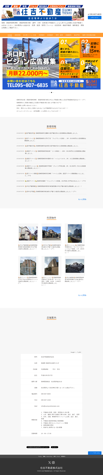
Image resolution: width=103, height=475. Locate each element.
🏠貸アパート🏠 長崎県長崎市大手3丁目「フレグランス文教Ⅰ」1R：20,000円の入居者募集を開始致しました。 (55, 139)
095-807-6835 (95, 14)
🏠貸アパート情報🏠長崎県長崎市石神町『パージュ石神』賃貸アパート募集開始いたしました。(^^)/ (54, 174)
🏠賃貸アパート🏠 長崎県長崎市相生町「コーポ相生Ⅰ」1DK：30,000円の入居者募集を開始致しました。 (55, 152)
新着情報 (18, 35)
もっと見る (82, 199)
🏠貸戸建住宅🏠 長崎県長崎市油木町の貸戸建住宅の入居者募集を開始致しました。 (52, 146)
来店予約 (77, 35)
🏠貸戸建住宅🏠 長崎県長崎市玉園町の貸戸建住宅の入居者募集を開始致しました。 (52, 133)
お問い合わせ (94, 17)
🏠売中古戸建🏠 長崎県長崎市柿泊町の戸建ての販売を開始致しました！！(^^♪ (50, 191)
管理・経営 (59, 35)
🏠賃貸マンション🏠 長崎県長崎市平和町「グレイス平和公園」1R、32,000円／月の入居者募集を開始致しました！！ (55, 167)
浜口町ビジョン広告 (29, 35)
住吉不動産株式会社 (51, 467)
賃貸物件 (50, 35)
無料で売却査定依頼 (88, 35)
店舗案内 (68, 35)
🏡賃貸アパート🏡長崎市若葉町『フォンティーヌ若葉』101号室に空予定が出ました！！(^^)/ (55, 181)
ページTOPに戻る (95, 453)
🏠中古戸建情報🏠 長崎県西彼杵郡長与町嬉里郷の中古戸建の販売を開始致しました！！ (53, 186)
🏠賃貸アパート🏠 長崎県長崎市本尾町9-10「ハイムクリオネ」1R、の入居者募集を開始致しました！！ (55, 159)
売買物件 (42, 35)
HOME (10, 35)
